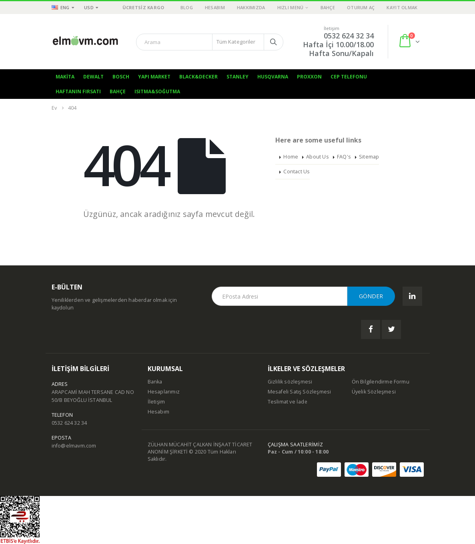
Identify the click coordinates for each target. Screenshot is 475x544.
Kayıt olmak (402, 7)
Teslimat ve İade (288, 401)
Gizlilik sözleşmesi (290, 381)
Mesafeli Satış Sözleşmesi (299, 391)
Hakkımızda (251, 7)
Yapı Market (154, 76)
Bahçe (328, 7)
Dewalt (93, 76)
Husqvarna (272, 76)
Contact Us (296, 171)
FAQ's (344, 156)
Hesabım (215, 7)
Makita (65, 76)
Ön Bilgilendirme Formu (380, 381)
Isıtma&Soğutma (157, 91)
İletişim (156, 401)
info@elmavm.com (74, 445)
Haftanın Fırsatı (78, 91)
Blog (186, 7)
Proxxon (309, 76)
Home (290, 156)
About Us (317, 156)
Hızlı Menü (290, 7)
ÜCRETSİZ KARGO (143, 7)
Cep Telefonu (349, 76)
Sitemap (369, 156)
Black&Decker (198, 76)
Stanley (237, 76)
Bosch (120, 76)
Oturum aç (361, 7)
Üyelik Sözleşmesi (374, 391)
